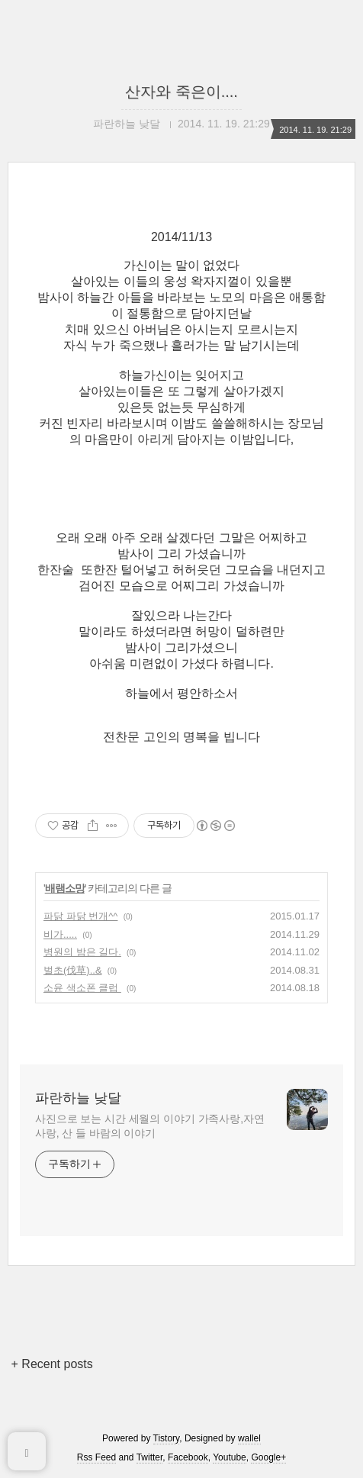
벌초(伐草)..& (72, 970)
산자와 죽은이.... (181, 91)
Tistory (166, 1438)
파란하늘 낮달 (78, 1098)
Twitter (150, 1457)
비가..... (60, 934)
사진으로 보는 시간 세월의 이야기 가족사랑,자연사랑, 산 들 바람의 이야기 (150, 1126)
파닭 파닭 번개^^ (80, 916)
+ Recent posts (52, 1363)
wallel (249, 1438)
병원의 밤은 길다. (82, 952)
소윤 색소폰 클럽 (82, 987)
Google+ (268, 1457)
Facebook (188, 1457)
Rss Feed (96, 1457)
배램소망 (65, 888)
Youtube (229, 1457)
